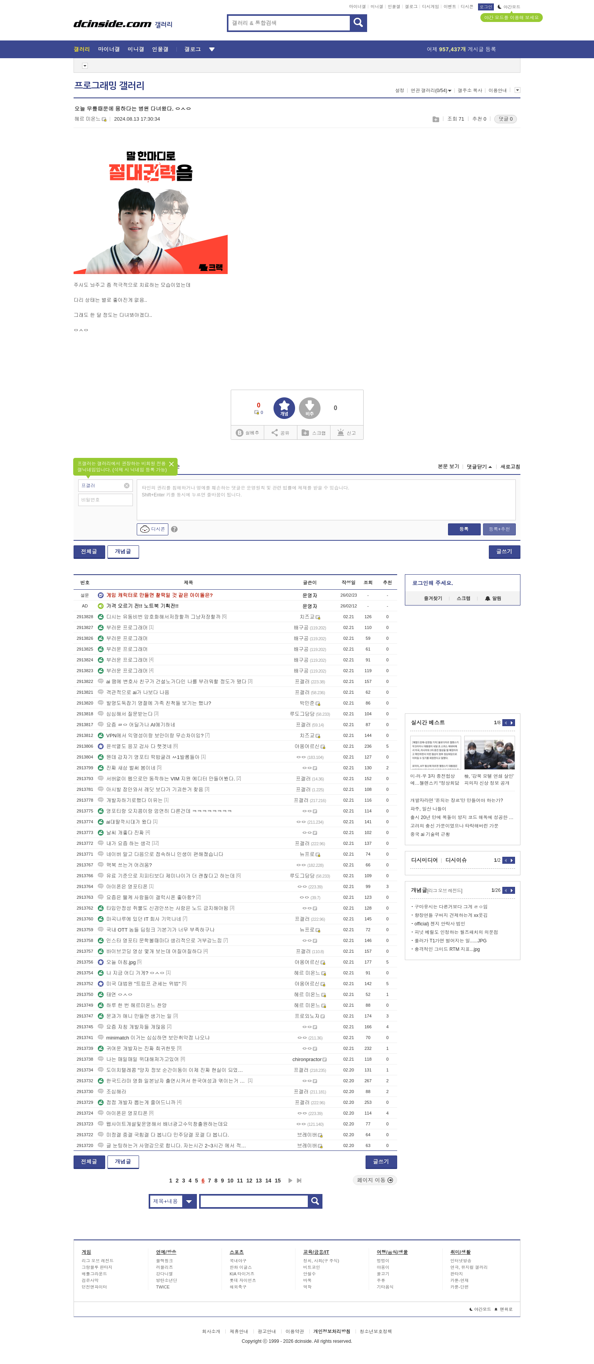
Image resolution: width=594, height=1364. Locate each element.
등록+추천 (499, 529)
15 (278, 1180)
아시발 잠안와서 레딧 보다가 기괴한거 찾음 (150, 789)
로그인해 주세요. (432, 583)
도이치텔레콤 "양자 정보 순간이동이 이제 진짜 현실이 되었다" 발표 (172, 1070)
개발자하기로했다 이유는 (130, 800)
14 (268, 1180)
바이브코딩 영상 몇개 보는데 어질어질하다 (150, 951)
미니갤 (377, 6)
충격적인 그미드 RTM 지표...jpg (447, 949)
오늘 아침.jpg (117, 962)
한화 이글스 (241, 1267)
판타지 (456, 1273)
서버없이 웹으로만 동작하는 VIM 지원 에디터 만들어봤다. (166, 779)
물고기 (383, 1273)
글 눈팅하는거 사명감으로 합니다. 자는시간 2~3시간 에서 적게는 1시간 (172, 1146)
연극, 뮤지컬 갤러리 (469, 1267)
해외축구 (238, 1287)
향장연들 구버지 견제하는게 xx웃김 (451, 915)
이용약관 (294, 1331)
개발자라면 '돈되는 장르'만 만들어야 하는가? (456, 800)
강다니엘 (164, 1273)
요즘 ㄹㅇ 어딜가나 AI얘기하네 (136, 725)
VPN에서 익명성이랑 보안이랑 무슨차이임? (151, 735)
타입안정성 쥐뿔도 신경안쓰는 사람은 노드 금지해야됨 (163, 908)
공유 (281, 432)
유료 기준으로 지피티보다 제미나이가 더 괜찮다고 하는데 (166, 876)
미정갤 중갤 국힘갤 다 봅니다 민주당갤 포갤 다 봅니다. (163, 1135)
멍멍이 (383, 1260)
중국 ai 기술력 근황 (430, 834)
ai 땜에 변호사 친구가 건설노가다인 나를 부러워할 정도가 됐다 (172, 682)
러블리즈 (164, 1267)
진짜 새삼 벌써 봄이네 (127, 768)
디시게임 (430, 6)
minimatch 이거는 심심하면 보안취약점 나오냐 (154, 1038)
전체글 (89, 551)
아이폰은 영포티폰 (123, 887)
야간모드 (509, 7)
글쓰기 (504, 551)
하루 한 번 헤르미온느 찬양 (132, 1005)
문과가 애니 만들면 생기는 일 (135, 1016)
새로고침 (510, 467)
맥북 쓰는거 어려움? (125, 865)
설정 (399, 90)
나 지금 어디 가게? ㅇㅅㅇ (131, 973)
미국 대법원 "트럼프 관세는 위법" (139, 984)
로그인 (486, 7)
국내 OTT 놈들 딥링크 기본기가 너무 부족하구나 (156, 930)
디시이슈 (456, 860)
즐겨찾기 (433, 598)
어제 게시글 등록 (461, 49)
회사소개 (211, 1331)
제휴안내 (239, 1331)
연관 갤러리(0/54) (431, 90)
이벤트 (449, 6)
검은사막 (90, 1280)
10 (230, 1180)
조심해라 (112, 1092)
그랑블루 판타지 (97, 1267)
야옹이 (383, 1267)
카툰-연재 (459, 1280)
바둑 (307, 1280)
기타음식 (385, 1287)
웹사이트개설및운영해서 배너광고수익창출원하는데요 (163, 1124)
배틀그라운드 (94, 1273)
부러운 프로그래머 (123, 628)
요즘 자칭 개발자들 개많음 (132, 1027)
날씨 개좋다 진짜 (121, 833)
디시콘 (467, 6)
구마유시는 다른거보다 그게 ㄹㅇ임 (451, 907)
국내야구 (238, 1260)
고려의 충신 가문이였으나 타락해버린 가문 (454, 826)
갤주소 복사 (470, 90)
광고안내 (267, 1331)
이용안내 (497, 90)
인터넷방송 (461, 1260)
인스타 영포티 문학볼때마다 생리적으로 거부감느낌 (160, 941)
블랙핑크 (164, 1260)
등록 (463, 529)
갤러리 (82, 49)
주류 (381, 1280)
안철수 (309, 1273)
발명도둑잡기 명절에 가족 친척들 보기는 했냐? (154, 703)
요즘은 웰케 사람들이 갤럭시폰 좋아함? (146, 897)
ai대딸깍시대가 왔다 (125, 822)
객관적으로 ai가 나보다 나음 (133, 692)
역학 (307, 1287)
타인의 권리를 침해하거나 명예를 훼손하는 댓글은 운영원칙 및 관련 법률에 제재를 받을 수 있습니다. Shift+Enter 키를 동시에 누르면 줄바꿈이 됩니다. (245, 491)
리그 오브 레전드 (98, 1260)
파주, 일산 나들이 (428, 809)
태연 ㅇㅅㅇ (115, 994)
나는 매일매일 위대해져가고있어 (138, 1059)
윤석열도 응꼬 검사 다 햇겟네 (135, 746)
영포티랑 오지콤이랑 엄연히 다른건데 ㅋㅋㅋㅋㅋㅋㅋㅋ (165, 811)
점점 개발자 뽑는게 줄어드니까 (137, 1102)
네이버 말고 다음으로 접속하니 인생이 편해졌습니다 (160, 854)
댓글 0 (505, 119)
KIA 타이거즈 (242, 1273)
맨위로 (504, 1309)
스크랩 (435, 119)
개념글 (123, 551)
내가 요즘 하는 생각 (124, 843)
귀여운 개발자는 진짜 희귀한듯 (137, 1048)
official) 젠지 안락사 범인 (439, 924)
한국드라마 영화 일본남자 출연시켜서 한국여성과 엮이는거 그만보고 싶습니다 (172, 1081)
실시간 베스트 (428, 723)
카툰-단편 (459, 1287)
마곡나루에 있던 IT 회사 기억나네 (139, 919)
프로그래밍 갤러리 (109, 86)
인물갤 (394, 6)
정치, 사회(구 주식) (321, 1260)
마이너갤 (357, 6)
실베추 (247, 433)
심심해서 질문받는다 (125, 714)
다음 (290, 1180)
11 (240, 1180)
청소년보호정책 (376, 1331)
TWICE (162, 1287)
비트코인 (311, 1267)
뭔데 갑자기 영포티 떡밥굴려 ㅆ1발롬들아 (149, 757)
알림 (493, 598)
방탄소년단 (166, 1280)
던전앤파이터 (94, 1287)
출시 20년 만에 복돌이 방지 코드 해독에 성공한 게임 (462, 817)
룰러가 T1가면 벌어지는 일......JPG (450, 941)
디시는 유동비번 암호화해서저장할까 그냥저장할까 (159, 617)
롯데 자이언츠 (243, 1280)
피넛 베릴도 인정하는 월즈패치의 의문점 (456, 932)
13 (259, 1180)
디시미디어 (424, 860)
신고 (346, 432)
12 (250, 1180)
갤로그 (411, 6)
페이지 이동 (375, 1180)
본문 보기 (448, 466)
